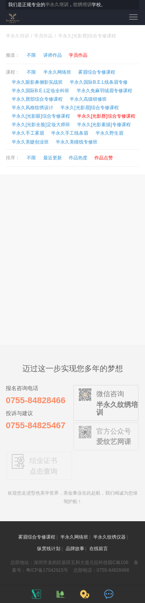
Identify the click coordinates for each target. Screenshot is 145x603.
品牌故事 (75, 548)
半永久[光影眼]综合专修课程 (41, 116)
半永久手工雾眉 (28, 133)
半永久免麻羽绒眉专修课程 (104, 90)
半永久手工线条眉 (69, 133)
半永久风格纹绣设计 (32, 107)
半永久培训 (17, 36)
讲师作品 (52, 55)
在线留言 (98, 548)
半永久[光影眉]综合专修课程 (89, 107)
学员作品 (43, 36)
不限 (31, 55)
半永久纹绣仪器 (109, 537)
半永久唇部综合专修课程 (37, 99)
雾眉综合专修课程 (96, 72)
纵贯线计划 (48, 548)
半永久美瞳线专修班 (76, 142)
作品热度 (78, 157)
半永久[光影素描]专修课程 (104, 124)
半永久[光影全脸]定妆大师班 (41, 124)
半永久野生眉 (109, 133)
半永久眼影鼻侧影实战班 (37, 82)
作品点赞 (103, 157)
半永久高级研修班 (88, 99)
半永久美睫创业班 (30, 142)
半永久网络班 (57, 72)
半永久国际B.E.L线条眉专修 (98, 82)
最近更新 (52, 157)
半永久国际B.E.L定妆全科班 (40, 90)
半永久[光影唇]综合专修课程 (106, 116)
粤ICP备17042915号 (47, 570)
